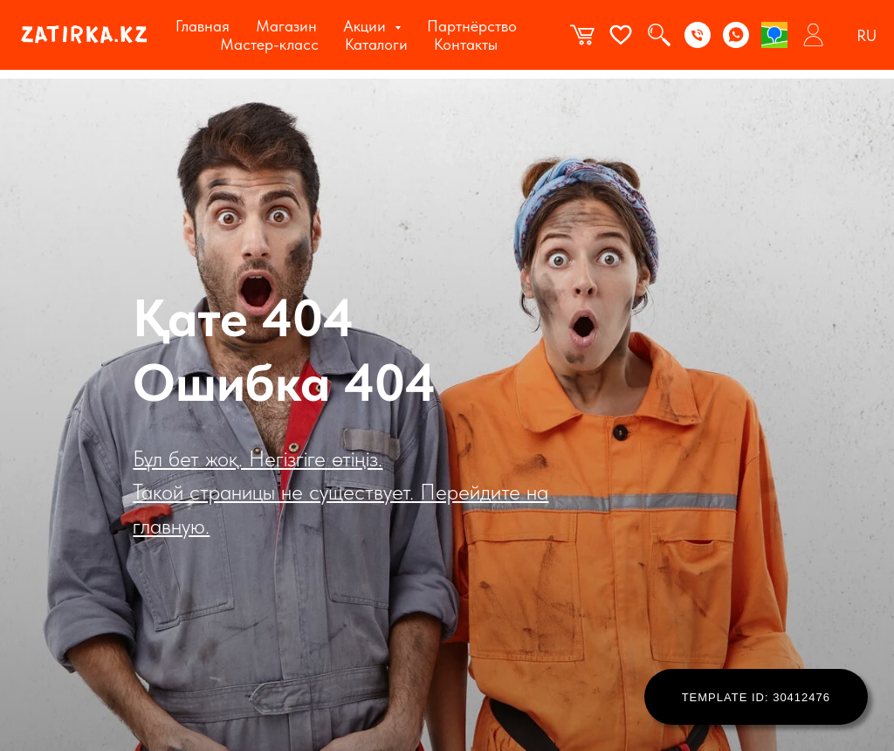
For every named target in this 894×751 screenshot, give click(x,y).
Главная (202, 26)
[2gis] (774, 35)
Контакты (466, 44)
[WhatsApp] (736, 35)
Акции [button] (366, 26)
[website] (582, 35)
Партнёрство (472, 26)
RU (866, 35)
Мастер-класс (269, 44)
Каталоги (376, 44)
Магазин (286, 26)
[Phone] (697, 35)
